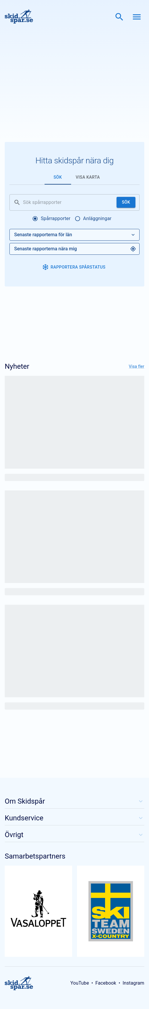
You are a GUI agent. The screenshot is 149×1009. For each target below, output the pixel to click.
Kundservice (74, 818)
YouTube (79, 983)
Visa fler (136, 366)
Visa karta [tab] (88, 177)
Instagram (133, 983)
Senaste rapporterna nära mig (75, 249)
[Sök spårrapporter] (68, 202)
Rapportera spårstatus (74, 267)
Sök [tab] (57, 177)
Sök (126, 202)
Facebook (105, 983)
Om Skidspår (74, 801)
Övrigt (74, 835)
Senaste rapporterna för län (75, 235)
